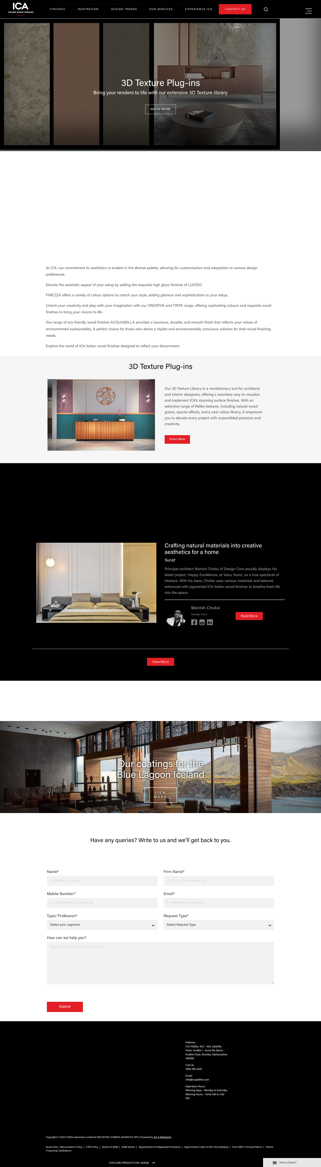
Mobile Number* (102, 900)
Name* (102, 878)
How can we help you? (160, 960)
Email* (219, 900)
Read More (249, 616)
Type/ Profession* (102, 922)
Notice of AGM (110, 1147)
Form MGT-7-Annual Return (247, 1147)
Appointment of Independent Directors (160, 1147)
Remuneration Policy (71, 1147)
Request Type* (219, 922)
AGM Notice (128, 1147)
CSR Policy (92, 1147)
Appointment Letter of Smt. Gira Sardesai (206, 1147)
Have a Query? (287, 1162)
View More (160, 662)
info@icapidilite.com (197, 1079)
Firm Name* (219, 878)
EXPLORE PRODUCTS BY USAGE (129, 1163)
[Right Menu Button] (308, 11)
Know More (160, 109)
